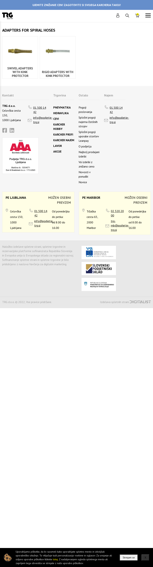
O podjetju (85, 146)
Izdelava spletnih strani (114, 302)
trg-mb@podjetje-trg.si (120, 225)
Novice (83, 182)
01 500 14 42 (39, 110)
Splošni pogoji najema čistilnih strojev (88, 122)
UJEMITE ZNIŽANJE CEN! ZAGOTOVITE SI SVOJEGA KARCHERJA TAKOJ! (76, 5)
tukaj (55, 559)
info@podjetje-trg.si (43, 120)
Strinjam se (129, 557)
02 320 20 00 (117, 213)
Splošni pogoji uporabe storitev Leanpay (89, 136)
